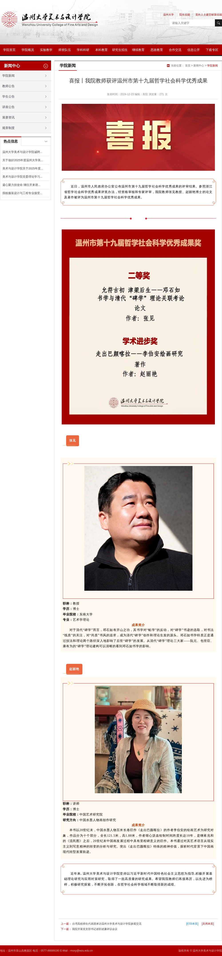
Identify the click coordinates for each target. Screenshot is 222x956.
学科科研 (83, 50)
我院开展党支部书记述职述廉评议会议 (94, 929)
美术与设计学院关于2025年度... (22, 168)
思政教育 (157, 50)
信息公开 (193, 50)
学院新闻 (212, 65)
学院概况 (28, 50)
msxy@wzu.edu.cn (81, 950)
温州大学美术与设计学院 (207, 950)
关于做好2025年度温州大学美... (22, 160)
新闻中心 (198, 65)
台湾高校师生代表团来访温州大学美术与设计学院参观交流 (106, 923)
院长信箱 (184, 14)
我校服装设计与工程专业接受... (22, 193)
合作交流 (175, 50)
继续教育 (138, 50)
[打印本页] (192, 923)
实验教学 (46, 50)
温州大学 (168, 14)
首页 (187, 65)
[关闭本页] (208, 923)
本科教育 (101, 50)
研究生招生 (120, 50)
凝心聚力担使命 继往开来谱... (21, 185)
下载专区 (212, 50)
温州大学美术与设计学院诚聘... (22, 152)
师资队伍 (64, 50)
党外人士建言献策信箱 (208, 14)
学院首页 (9, 50)
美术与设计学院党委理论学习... (22, 176)
